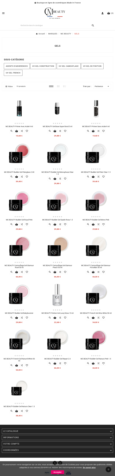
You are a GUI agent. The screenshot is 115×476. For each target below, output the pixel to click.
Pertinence (102, 86)
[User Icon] (103, 13)
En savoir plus (89, 468)
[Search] (92, 25)
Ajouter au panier (16, 131)
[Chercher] (54, 25)
